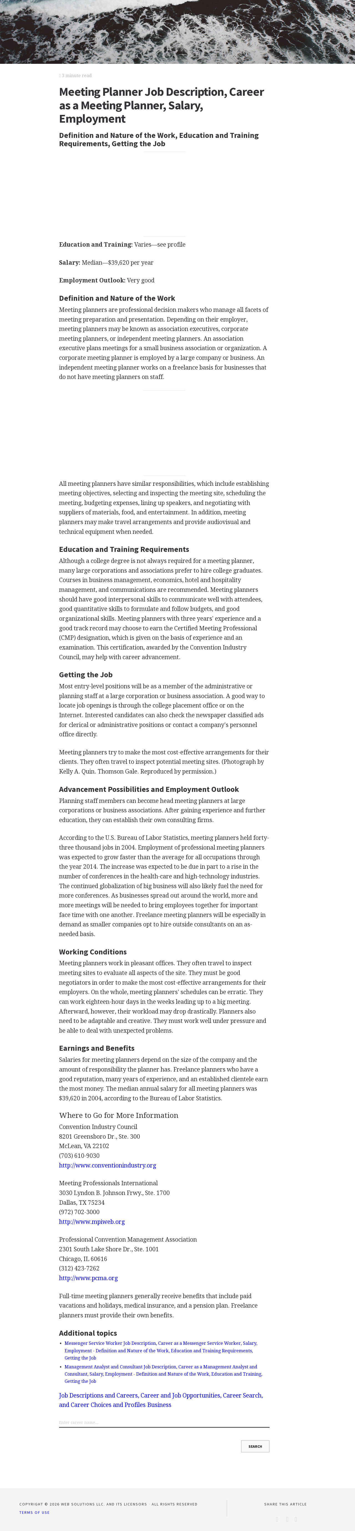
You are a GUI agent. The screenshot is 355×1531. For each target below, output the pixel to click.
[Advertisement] (164, 194)
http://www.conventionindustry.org (107, 1165)
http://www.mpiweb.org (92, 1221)
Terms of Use (34, 1512)
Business (159, 1404)
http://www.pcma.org (88, 1278)
